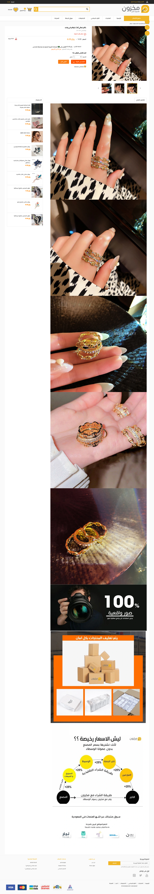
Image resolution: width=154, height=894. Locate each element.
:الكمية (84, 57)
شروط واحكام (63, 862)
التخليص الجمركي (62, 868)
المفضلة (10, 9)
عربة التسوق (23, 9)
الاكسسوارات (135, 23)
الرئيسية (119, 18)
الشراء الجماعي (95, 18)
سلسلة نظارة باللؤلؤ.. (25, 133)
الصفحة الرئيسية (142, 23)
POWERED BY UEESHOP (129, 886)
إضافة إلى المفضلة (78, 66)
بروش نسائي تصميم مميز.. (23, 202)
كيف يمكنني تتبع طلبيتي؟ (31, 868)
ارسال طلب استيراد (78, 34)
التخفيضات (82, 18)
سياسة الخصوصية (62, 865)
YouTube (146, 875)
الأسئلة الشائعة (33, 862)
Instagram (134, 875)
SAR (79, 39)
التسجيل (142, 2)
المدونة (57, 18)
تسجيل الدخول (134, 2)
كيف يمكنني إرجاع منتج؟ (31, 865)
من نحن (93, 862)
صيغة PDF (12, 39)
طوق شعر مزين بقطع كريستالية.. (22, 188)
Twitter (140, 875)
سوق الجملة (69, 18)
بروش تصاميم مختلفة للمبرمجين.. (22, 146)
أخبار (117, 883)
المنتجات (108, 18)
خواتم (131, 23)
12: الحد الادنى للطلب (79, 53)
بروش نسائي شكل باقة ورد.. (23, 174)
